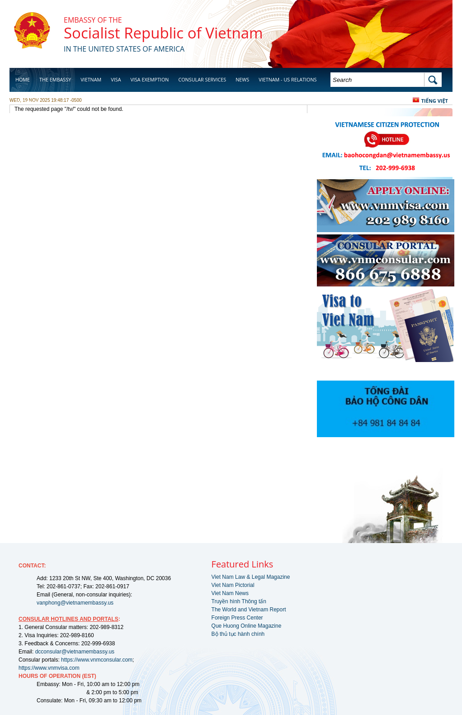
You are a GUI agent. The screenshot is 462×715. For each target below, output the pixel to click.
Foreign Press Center (237, 618)
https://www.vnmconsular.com (96, 660)
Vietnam (90, 79)
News (242, 79)
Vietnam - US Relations (287, 79)
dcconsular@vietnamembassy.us (74, 651)
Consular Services (202, 79)
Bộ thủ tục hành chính (238, 634)
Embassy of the (93, 20)
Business (26, 102)
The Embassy (55, 79)
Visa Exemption (149, 79)
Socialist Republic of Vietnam (163, 33)
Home (22, 79)
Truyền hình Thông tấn (239, 601)
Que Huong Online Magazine (247, 626)
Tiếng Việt (434, 100)
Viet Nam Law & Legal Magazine (251, 577)
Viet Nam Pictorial (233, 585)
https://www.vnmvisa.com (49, 668)
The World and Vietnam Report (249, 609)
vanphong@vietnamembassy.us (75, 603)
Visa (116, 79)
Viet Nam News (230, 593)
